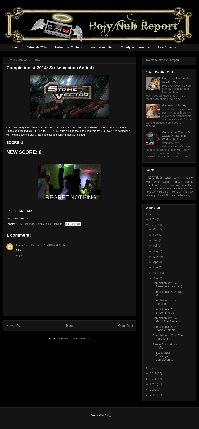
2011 (153, 378)
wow (168, 178)
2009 (153, 389)
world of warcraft (169, 185)
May (156, 256)
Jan (155, 278)
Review (188, 177)
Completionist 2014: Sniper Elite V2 (165, 311)
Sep (156, 235)
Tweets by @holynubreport (162, 60)
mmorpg (150, 195)
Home (14, 47)
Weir (157, 181)
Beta (172, 192)
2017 (153, 219)
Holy (188, 195)
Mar (156, 267)
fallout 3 (164, 192)
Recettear (152, 185)
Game (177, 177)
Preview (188, 192)
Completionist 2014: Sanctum (165, 302)
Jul (155, 245)
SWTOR (188, 188)
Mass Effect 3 (174, 188)
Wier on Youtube (101, 47)
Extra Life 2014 (37, 47)
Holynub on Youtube (68, 47)
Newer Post (14, 325)
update (178, 181)
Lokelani (160, 195)
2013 (153, 367)
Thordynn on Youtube (135, 47)
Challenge (28, 223)
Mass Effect (159, 188)
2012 (153, 373)
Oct (155, 229)
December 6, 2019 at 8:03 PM (48, 245)
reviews (181, 195)
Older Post (125, 325)
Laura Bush (23, 245)
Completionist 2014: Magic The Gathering (167, 319)
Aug (156, 240)
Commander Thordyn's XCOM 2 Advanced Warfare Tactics (176, 136)
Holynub (57, 223)
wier (148, 181)
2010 (153, 384)
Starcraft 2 (152, 192)
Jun (155, 251)
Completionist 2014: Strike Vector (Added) (167, 284)
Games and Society (174, 105)
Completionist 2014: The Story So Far (168, 337)
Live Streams (167, 47)
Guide (166, 181)
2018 (153, 213)
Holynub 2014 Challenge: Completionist (163, 356)
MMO (179, 192)
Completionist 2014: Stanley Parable (165, 328)
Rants (189, 181)
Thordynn (171, 195)
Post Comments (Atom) (77, 338)
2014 (18, 223)
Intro (184, 185)
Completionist (43, 223)
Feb (156, 272)
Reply (19, 255)
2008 (153, 395)
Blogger (109, 415)
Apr (155, 262)
